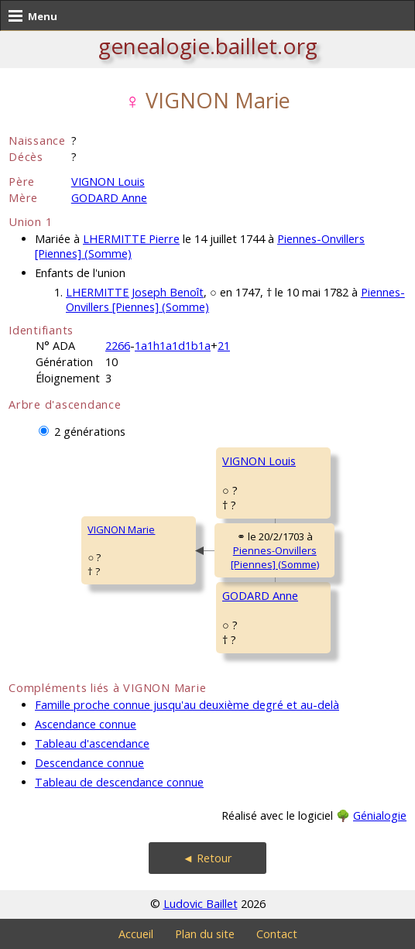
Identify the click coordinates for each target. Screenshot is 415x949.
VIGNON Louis (108, 181)
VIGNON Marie (121, 529)
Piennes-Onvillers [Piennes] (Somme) (275, 557)
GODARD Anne (109, 197)
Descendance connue (89, 762)
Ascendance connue (85, 724)
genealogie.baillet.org (207, 45)
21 (224, 345)
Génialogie (379, 815)
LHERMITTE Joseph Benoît (135, 292)
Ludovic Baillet (200, 903)
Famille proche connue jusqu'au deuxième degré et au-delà (187, 704)
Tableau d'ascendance (92, 743)
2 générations (89, 431)
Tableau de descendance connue (119, 782)
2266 (117, 345)
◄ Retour (207, 858)
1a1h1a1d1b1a (173, 345)
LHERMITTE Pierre (131, 238)
